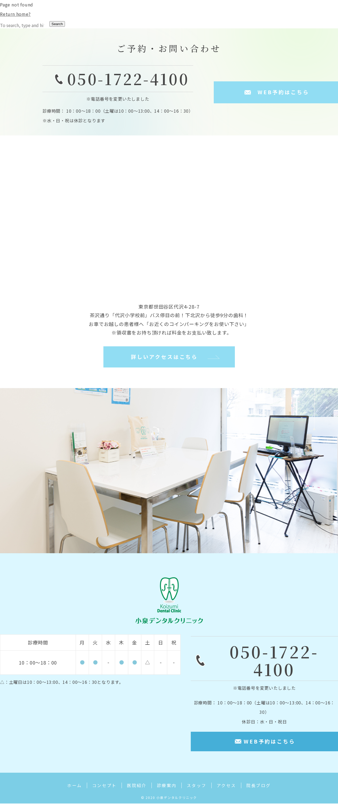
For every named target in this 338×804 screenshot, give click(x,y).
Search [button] (57, 24)
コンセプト (102, 786)
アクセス (229, 786)
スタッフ (198, 786)
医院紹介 (135, 786)
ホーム (70, 786)
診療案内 (167, 786)
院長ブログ (262, 786)
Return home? (15, 14)
